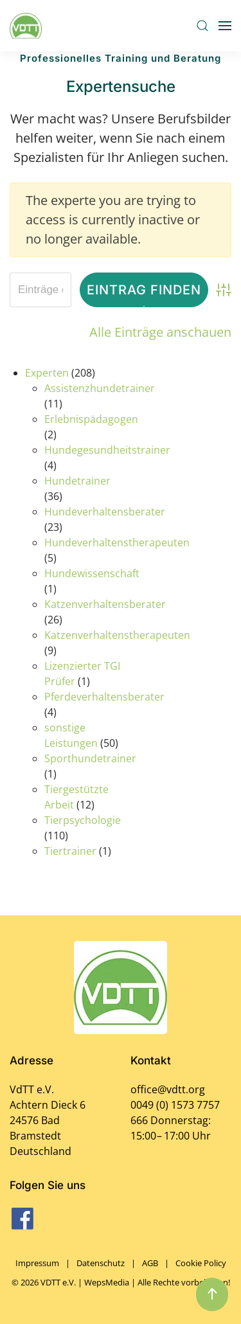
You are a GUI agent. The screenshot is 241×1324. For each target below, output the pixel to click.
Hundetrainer (77, 481)
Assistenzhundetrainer (99, 388)
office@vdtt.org (167, 1089)
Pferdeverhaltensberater (104, 697)
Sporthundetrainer (90, 758)
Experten (47, 373)
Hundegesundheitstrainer (107, 450)
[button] (202, 25)
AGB (150, 1263)
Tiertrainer (70, 851)
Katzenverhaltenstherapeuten (117, 635)
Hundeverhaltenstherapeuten (117, 542)
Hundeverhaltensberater (104, 512)
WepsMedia (106, 1282)
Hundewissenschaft (91, 573)
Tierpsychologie (82, 820)
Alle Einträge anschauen (160, 332)
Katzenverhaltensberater (105, 604)
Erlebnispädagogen (91, 419)
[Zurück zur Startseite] (28, 25)
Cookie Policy (200, 1263)
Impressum (37, 1263)
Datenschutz (100, 1263)
